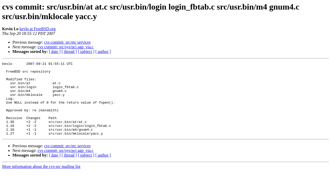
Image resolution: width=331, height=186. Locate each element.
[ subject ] (86, 51)
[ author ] (103, 51)
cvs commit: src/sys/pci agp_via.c (66, 47)
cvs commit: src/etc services (67, 42)
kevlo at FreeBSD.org (38, 29)
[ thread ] (69, 51)
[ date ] (55, 51)
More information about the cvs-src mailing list (41, 181)
